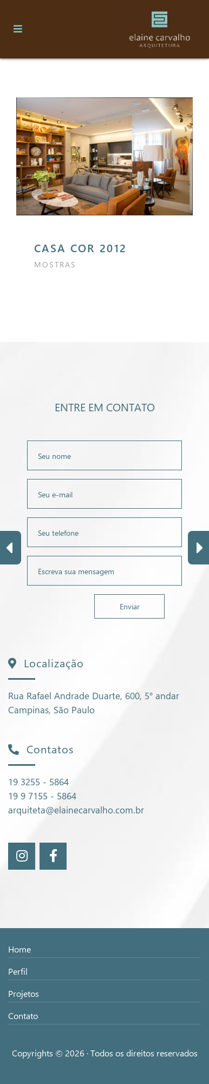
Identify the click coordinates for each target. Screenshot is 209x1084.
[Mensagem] (104, 571)
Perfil (18, 971)
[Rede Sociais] (22, 856)
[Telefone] (104, 532)
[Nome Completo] (104, 455)
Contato (23, 1015)
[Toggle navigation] (18, 28)
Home (19, 949)
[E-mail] (104, 494)
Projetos (23, 993)
